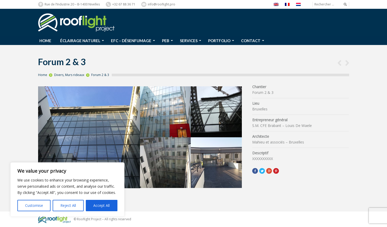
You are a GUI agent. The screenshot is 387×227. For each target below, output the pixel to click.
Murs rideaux (74, 75)
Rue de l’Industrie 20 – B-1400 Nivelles (72, 4)
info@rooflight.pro (161, 4)
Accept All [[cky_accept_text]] (101, 205)
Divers (59, 75)
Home (42, 75)
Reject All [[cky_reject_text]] (68, 205)
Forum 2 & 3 (100, 75)
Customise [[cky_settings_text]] (34, 205)
